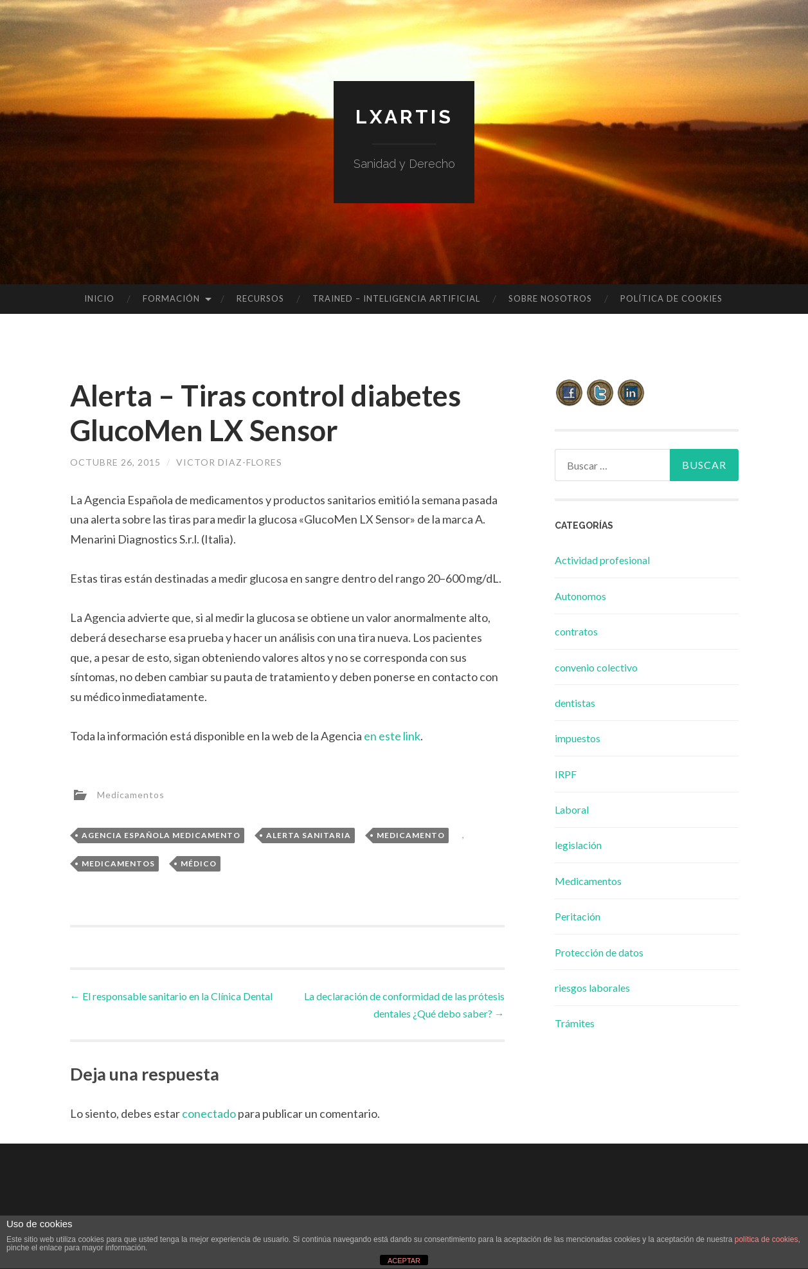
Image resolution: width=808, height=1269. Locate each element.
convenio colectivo (596, 667)
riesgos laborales (592, 987)
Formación (171, 298)
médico (199, 863)
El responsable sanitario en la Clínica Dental (171, 996)
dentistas (575, 703)
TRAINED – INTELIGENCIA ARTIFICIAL (396, 298)
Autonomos (580, 596)
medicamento (411, 835)
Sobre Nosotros (550, 298)
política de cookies (766, 1239)
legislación (578, 845)
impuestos (577, 738)
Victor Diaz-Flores (229, 462)
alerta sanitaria (308, 835)
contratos (576, 631)
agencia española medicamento (161, 835)
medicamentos (118, 863)
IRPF (566, 774)
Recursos (260, 298)
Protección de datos (599, 952)
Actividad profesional (602, 560)
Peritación (577, 916)
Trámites (575, 1023)
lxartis (404, 116)
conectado (209, 1113)
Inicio (99, 298)
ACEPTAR (404, 1260)
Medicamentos (131, 794)
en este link (392, 736)
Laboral (572, 809)
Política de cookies (671, 298)
